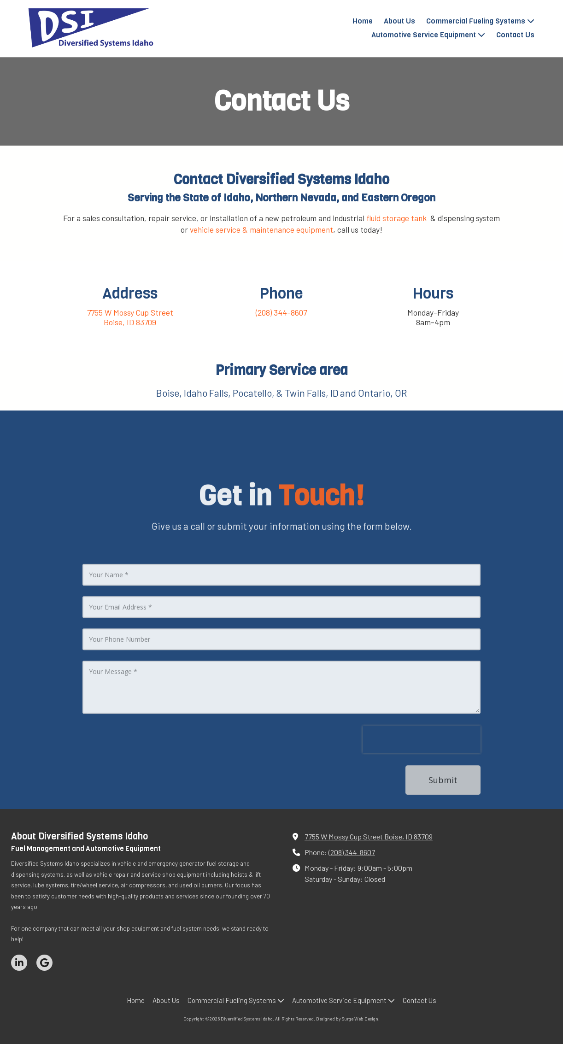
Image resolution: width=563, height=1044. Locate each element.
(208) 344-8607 (351, 852)
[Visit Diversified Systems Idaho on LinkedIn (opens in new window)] (19, 963)
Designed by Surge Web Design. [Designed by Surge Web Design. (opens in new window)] (348, 1018)
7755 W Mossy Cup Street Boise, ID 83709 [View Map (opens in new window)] (369, 836)
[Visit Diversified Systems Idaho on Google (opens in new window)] (44, 963)
